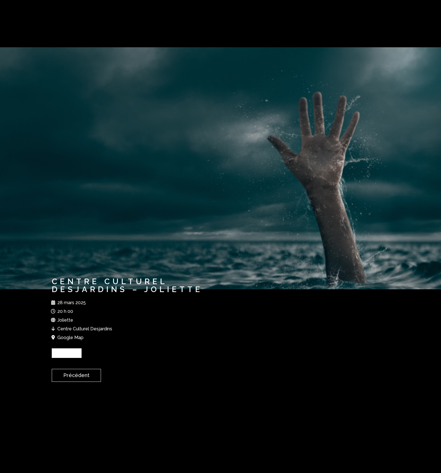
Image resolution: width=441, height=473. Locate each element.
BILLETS (66, 353)
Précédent (76, 375)
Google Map (70, 337)
